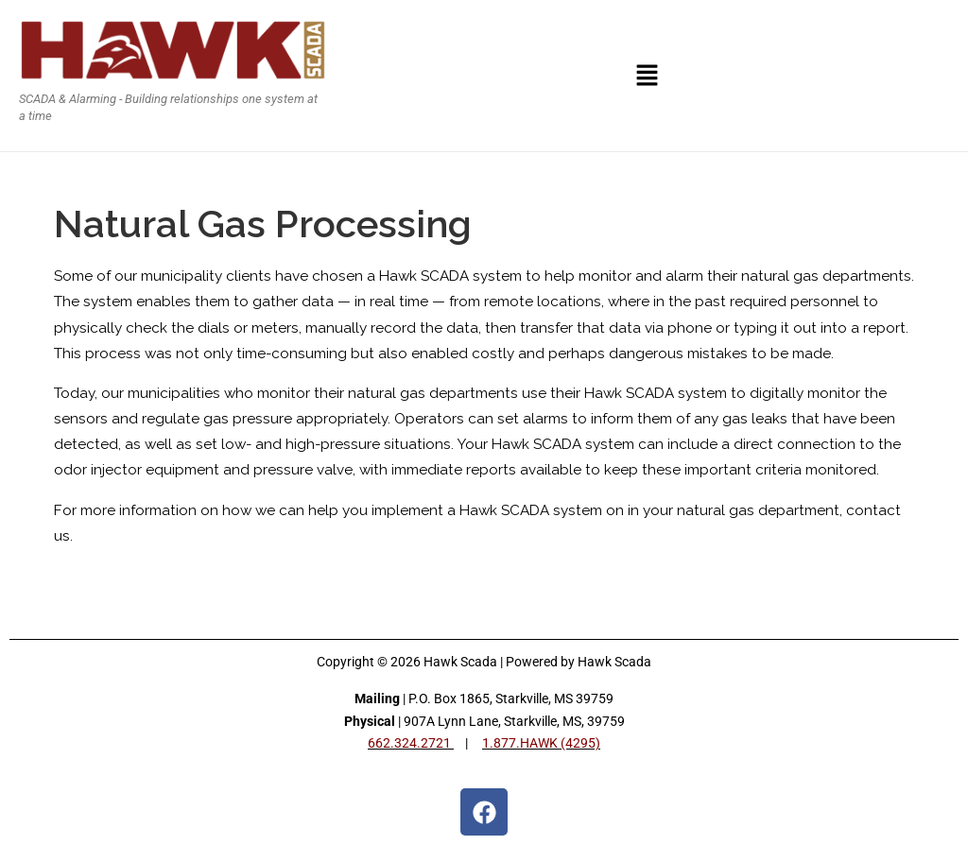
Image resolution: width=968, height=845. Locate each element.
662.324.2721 (411, 742)
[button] (647, 75)
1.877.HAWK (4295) (541, 742)
